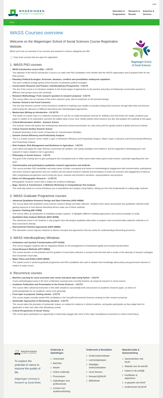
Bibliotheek (94, 380)
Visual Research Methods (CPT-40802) (31, 249)
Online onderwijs (61, 372)
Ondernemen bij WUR (135, 387)
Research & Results (134, 12)
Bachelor (57, 363)
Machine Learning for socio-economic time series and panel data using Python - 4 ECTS (55, 278)
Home (11, 22)
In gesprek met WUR (135, 382)
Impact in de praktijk (135, 370)
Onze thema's (96, 372)
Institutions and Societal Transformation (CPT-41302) (38, 242)
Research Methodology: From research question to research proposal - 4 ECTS (51, 96)
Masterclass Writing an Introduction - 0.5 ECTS (35, 112)
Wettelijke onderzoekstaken (97, 366)
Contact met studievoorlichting (61, 390)
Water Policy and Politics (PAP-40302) (31, 259)
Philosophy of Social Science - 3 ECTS (31, 155)
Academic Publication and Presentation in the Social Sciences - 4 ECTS (47, 284)
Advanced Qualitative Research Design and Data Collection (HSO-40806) (48, 200)
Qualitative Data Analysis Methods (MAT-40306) (35, 217)
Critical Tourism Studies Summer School (32, 129)
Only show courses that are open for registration (34, 57)
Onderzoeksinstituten (99, 355)
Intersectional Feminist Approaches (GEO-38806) (36, 227)
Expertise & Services (148, 12)
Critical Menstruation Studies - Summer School (35, 122)
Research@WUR (97, 376)
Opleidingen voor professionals (61, 382)
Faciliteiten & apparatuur (131, 377)
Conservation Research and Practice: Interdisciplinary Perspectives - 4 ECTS (50, 86)
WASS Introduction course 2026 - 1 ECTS (32, 69)
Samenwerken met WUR (134, 360)
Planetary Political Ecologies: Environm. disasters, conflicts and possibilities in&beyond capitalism (61, 79)
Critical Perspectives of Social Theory (31, 311)
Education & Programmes (119, 12)
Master (56, 367)
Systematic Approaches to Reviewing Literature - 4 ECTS (40, 301)
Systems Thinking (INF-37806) (27, 210)
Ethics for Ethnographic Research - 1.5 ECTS (34, 178)
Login (154, 4)
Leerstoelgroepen (97, 360)
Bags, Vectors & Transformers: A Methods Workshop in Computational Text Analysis (54, 185)
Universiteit (58, 359)
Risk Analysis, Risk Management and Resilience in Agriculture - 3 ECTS (47, 145)
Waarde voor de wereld (136, 366)
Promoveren (59, 376)
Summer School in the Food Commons (31, 102)
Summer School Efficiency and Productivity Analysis (38, 135)
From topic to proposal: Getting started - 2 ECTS (36, 294)
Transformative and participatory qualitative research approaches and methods (51, 165)
